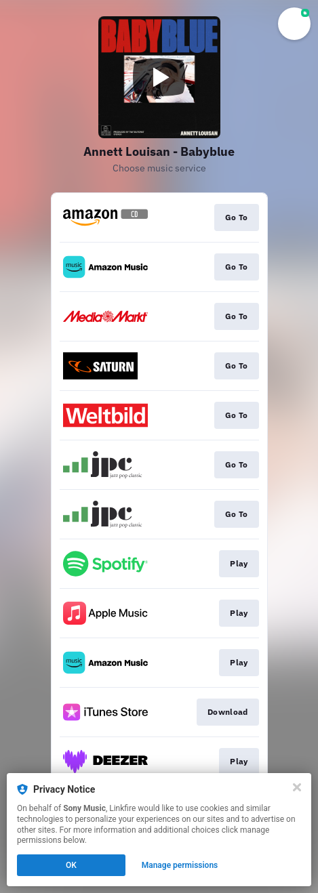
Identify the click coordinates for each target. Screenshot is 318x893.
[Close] (297, 787)
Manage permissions (180, 865)
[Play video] (159, 77)
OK (71, 865)
